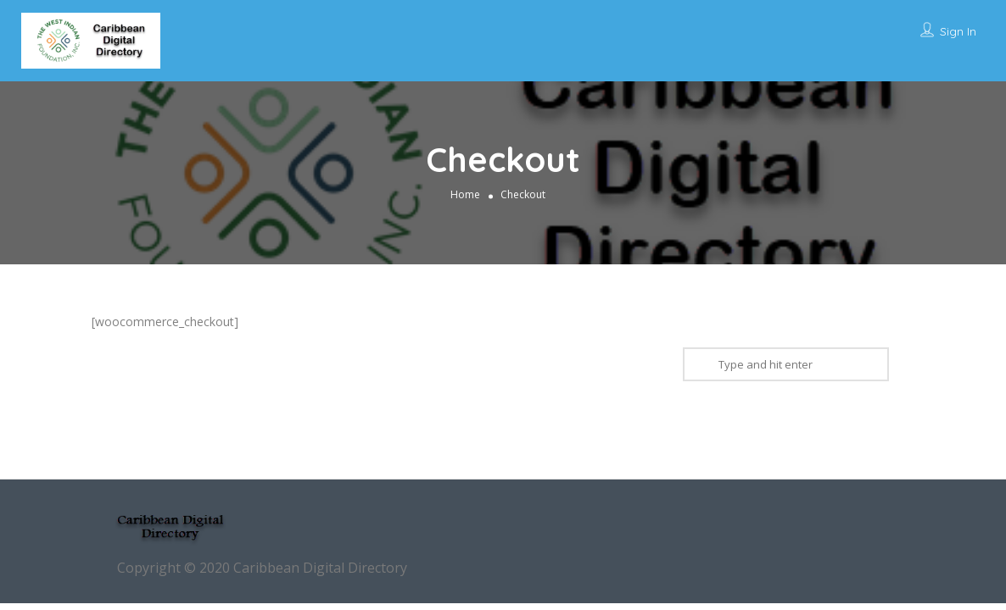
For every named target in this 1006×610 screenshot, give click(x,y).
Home (465, 194)
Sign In (958, 31)
